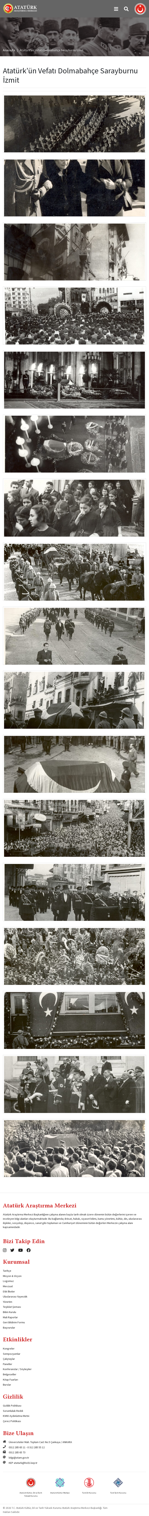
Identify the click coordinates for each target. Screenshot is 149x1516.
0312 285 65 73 (17, 1452)
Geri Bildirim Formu (14, 1322)
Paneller (7, 1364)
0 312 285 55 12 (36, 1447)
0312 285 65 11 (17, 1447)
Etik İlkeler (9, 1291)
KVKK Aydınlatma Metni (16, 1416)
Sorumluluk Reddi (13, 1411)
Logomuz (8, 1281)
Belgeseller (9, 1374)
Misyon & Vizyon (12, 1276)
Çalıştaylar (9, 1359)
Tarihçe (7, 1270)
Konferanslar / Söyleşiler (17, 1369)
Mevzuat (8, 1286)
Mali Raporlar (10, 1317)
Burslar (7, 1384)
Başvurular (9, 1327)
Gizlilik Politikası (12, 1405)
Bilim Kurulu (9, 1312)
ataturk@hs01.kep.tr (25, 1463)
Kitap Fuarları (10, 1379)
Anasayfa (9, 50)
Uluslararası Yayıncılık (15, 1296)
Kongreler (9, 1348)
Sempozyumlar (11, 1354)
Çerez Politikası (12, 1421)
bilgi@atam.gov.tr (19, 1457)
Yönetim (7, 1302)
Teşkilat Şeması (12, 1307)
